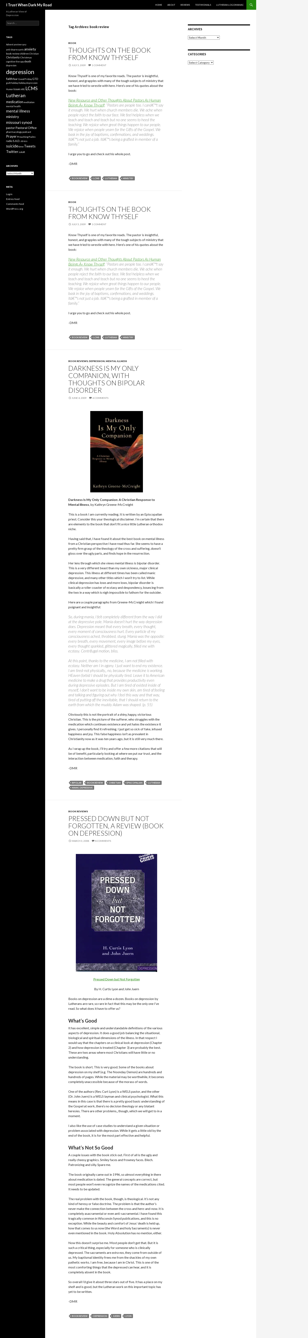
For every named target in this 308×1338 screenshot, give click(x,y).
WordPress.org (14, 208)
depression (97, 361)
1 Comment (99, 65)
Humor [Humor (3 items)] (9, 89)
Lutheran (111, 178)
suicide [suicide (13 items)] (12, 146)
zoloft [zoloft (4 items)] (22, 152)
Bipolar (77, 782)
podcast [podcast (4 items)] (26, 131)
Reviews (185, 4)
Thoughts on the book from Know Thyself (109, 53)
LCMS (96, 178)
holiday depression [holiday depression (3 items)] (28, 83)
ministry (128, 178)
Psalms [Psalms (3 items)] (32, 136)
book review (80, 178)
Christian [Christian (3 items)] (34, 53)
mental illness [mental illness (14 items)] (18, 111)
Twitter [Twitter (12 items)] (12, 151)
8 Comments (103, 840)
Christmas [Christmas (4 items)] (26, 57)
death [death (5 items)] (27, 61)
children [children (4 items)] (24, 53)
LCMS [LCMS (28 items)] (31, 88)
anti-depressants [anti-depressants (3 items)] (15, 49)
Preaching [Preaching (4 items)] (22, 136)
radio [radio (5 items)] (9, 141)
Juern (116, 1316)
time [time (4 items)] (21, 146)
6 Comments (100, 397)
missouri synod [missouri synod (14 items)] (19, 122)
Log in (9, 194)
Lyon (128, 1316)
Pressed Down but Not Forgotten (116, 979)
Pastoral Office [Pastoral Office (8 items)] (26, 128)
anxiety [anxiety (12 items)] (30, 49)
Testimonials (203, 4)
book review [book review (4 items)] (12, 53)
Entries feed (13, 199)
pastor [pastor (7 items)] (10, 128)
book (72, 43)
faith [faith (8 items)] (9, 79)
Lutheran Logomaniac (230, 4)
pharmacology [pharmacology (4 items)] (14, 131)
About (171, 4)
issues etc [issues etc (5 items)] (19, 89)
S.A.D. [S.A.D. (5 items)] (16, 141)
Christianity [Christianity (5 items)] (13, 57)
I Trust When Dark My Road (29, 5)
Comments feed (15, 203)
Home (158, 4)
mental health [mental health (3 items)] (13, 106)
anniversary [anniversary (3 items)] (20, 44)
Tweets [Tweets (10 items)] (30, 146)
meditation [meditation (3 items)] (29, 102)
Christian (115, 782)
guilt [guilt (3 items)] (8, 83)
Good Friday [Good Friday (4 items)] (25, 79)
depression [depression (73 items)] (20, 71)
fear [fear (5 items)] (15, 79)
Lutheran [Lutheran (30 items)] (15, 95)
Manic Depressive (82, 787)
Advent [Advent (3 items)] (9, 44)
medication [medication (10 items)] (14, 102)
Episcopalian (134, 782)
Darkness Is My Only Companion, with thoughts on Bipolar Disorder (106, 379)
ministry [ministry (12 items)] (12, 116)
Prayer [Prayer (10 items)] (11, 136)
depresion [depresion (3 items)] (11, 65)
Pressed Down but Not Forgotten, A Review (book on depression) (116, 825)
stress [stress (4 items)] (24, 141)
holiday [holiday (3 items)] (14, 83)
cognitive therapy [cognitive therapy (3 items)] (15, 61)
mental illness (116, 361)
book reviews (78, 361)
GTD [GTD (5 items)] (35, 79)
